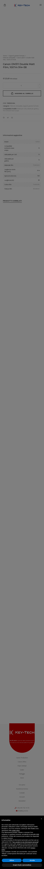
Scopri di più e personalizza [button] (22, 865)
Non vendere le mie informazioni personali (25, 842)
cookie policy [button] (16, 830)
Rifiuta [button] (12, 860)
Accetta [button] (32, 860)
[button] (41, 818)
